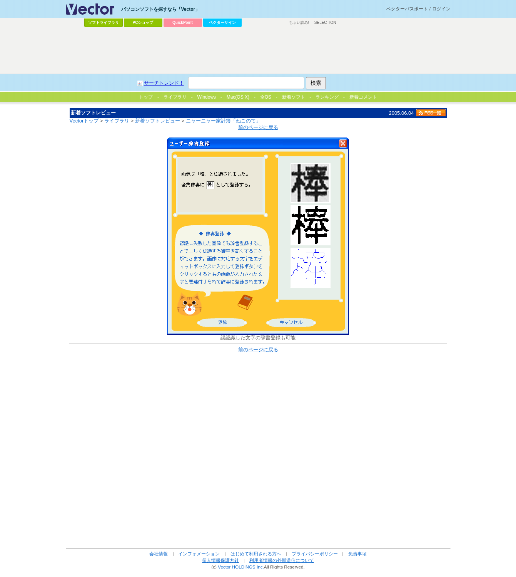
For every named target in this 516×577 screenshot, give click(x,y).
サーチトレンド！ (164, 83)
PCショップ (143, 22)
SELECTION (325, 22)
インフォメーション (199, 553)
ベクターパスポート (407, 9)
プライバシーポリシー (315, 553)
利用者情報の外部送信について (281, 560)
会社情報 (158, 553)
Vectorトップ (84, 121)
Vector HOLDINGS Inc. (241, 566)
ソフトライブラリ (103, 22)
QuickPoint (182, 22)
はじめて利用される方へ (255, 553)
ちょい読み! (299, 22)
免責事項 (357, 553)
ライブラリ (116, 121)
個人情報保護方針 (220, 560)
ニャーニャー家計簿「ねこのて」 (223, 121)
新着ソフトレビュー (157, 121)
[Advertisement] (258, 50)
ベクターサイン (222, 22)
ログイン (441, 9)
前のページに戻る (258, 127)
